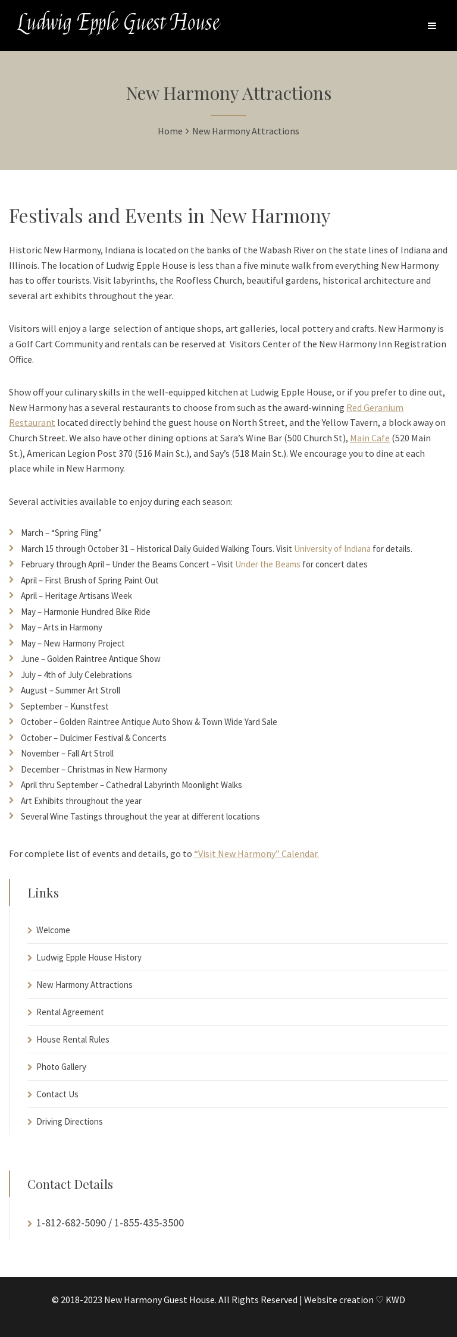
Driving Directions (69, 1121)
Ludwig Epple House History (89, 957)
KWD (395, 1299)
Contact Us (57, 1094)
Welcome (53, 930)
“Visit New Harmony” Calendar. (256, 853)
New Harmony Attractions (84, 984)
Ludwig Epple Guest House (119, 22)
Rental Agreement (70, 1012)
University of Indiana (332, 548)
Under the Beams (268, 564)
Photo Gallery (61, 1066)
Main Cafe (370, 438)
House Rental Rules (72, 1039)
